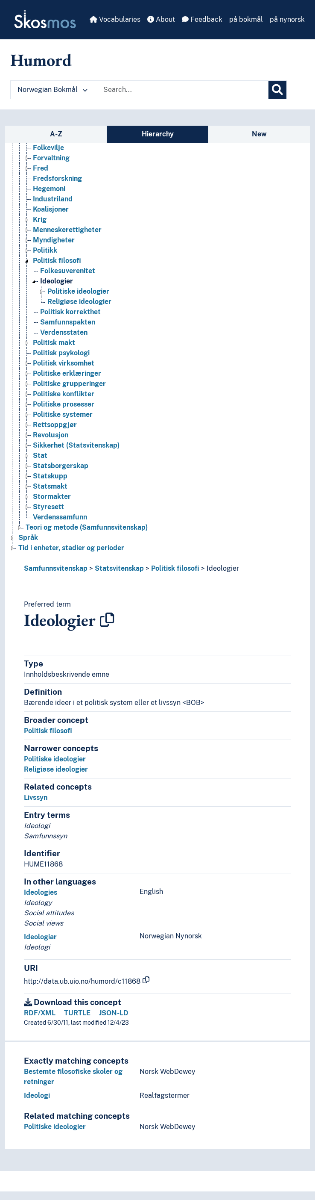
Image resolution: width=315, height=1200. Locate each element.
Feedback (202, 19)
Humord (41, 60)
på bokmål (246, 19)
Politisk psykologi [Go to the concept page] (61, 353)
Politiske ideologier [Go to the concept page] (78, 291)
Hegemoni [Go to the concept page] (49, 189)
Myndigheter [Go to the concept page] (54, 240)
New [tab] (259, 134)
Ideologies (40, 892)
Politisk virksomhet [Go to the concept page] (63, 363)
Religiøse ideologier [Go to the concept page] (79, 302)
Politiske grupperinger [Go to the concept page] (69, 384)
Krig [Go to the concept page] (40, 219)
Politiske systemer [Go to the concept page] (63, 414)
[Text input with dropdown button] (183, 89)
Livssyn (35, 797)
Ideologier (223, 568)
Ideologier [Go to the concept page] (56, 281)
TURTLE (77, 1013)
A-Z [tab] (56, 134)
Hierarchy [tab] (158, 134)
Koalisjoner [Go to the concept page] (51, 209)
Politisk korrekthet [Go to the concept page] (70, 312)
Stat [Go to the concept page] (40, 455)
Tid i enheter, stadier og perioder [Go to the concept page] (71, 548)
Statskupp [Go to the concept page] (50, 476)
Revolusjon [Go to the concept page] (50, 435)
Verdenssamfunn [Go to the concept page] (60, 517)
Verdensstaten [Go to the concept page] (64, 332)
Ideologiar (40, 937)
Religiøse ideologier (56, 769)
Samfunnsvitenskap (56, 568)
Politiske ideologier (55, 759)
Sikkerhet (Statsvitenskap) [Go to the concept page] (76, 445)
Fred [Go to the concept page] (40, 168)
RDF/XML (39, 1013)
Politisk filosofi (175, 568)
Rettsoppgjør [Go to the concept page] (55, 425)
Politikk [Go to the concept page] (45, 250)
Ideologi (37, 1095)
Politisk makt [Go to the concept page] (54, 343)
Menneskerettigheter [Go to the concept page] (67, 230)
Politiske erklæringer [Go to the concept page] (67, 373)
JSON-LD (113, 1013)
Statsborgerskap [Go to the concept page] (60, 466)
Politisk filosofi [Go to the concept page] (57, 261)
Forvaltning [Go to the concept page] (51, 158)
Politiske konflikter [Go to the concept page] (63, 394)
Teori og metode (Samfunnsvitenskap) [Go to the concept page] (87, 527)
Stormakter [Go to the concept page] (52, 496)
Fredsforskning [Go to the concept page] (57, 178)
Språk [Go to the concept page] (28, 538)
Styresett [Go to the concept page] (48, 507)
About (161, 19)
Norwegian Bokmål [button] (53, 90)
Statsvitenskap (119, 568)
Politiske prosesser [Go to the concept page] (63, 404)
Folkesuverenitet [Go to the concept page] (67, 271)
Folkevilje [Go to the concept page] (48, 148)
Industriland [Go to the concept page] (53, 199)
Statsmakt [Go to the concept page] (50, 486)
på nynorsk (287, 19)
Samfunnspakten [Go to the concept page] (67, 322)
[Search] (277, 89)
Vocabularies (115, 19)
